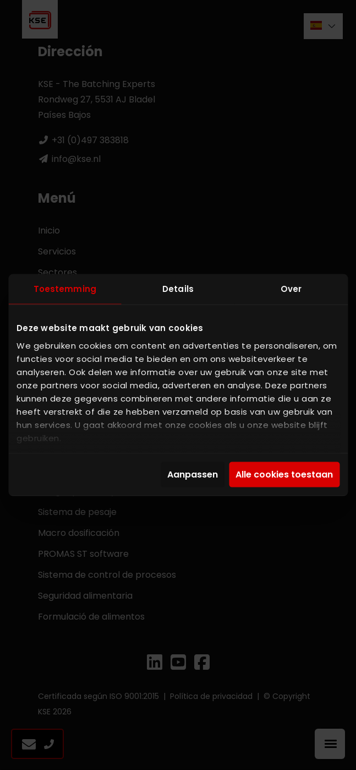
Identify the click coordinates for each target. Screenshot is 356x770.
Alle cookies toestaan (284, 474)
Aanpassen (192, 474)
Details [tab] (178, 289)
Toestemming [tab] (65, 289)
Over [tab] (291, 289)
